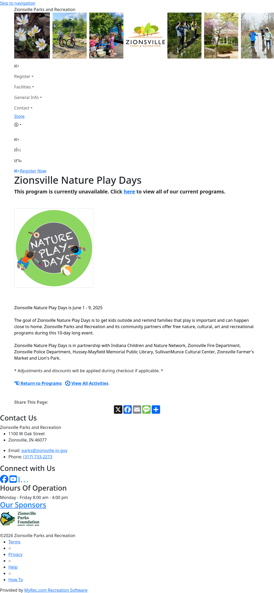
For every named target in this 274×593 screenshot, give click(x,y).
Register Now (33, 171)
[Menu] (18, 160)
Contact (21, 108)
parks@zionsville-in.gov (44, 450)
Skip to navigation (17, 3)
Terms (14, 542)
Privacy (15, 554)
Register (22, 76)
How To (15, 579)
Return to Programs (38, 383)
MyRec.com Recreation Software (55, 590)
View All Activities (87, 383)
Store (19, 116)
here (129, 191)
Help (13, 567)
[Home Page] (28, 66)
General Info (26, 97)
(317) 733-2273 (37, 457)
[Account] (28, 124)
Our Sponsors (23, 505)
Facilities (22, 87)
